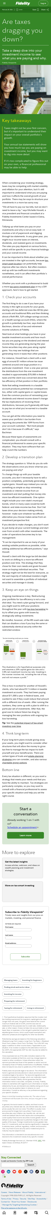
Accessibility (41, 1199)
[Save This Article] (36, 9)
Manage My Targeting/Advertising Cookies (19, 1205)
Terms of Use (6, 1199)
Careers (4, 1192)
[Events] (36, 1212)
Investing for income (12, 994)
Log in (43, 3)
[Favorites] (15, 1212)
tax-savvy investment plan (22, 286)
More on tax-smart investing (19, 885)
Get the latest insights (16, 861)
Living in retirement (35, 1008)
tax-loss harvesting (36, 609)
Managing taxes (10, 980)
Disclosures (32, 1202)
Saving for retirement (13, 1008)
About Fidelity (27, 1192)
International (40, 1192)
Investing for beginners (32, 980)
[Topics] (25, 1212)
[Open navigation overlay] (4, 3)
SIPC (39, 1140)
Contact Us (5, 1202)
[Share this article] (45, 9)
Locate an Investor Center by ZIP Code (17, 1161)
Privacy (15, 1199)
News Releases (15, 1192)
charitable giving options (14, 762)
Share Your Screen (19, 1202)
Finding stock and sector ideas (17, 987)
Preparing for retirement (14, 1001)
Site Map (31, 1199)
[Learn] (4, 1212)
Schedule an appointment (22, 827)
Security (23, 1199)
